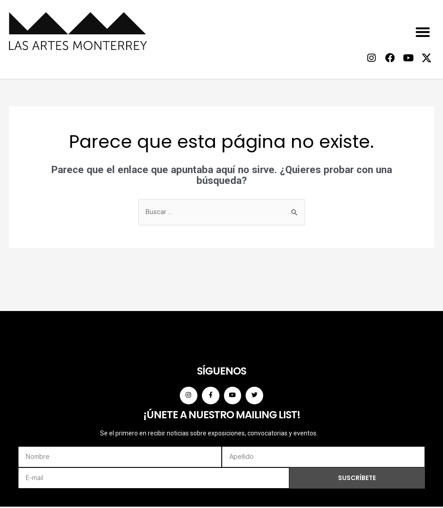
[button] (422, 31)
